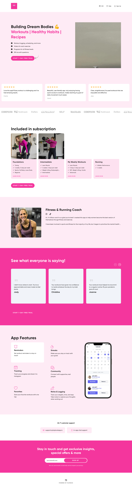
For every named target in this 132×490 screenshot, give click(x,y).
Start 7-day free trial (23, 58)
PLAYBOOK (70, 482)
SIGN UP (75, 460)
